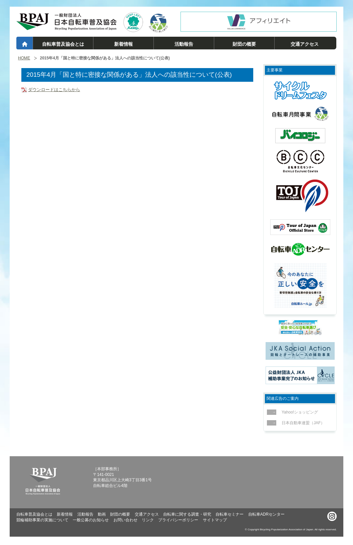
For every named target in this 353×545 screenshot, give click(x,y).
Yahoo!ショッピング (298, 412)
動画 (102, 514)
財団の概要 (244, 44)
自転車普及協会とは (63, 44)
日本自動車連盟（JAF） (301, 423)
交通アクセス (305, 44)
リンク (148, 520)
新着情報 (123, 44)
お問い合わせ (125, 520)
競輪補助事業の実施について (42, 520)
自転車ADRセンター (266, 514)
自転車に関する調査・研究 (187, 514)
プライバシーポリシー (178, 520)
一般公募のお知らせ (91, 520)
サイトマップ (215, 520)
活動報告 (183, 44)
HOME (24, 58)
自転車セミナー (230, 514)
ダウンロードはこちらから (54, 89)
